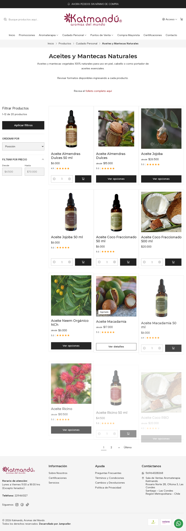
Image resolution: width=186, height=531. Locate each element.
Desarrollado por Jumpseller (55, 523)
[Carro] (181, 19)
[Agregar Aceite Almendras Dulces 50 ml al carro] (83, 179)
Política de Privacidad (108, 487)
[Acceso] (169, 19)
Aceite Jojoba (152, 154)
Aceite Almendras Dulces (110, 156)
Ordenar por (10, 138)
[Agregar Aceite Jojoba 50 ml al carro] (83, 280)
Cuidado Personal (74, 35)
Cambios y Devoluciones (110, 482)
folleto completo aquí (99, 91)
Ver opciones (116, 178)
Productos (65, 43)
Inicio (12, 35)
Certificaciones (152, 35)
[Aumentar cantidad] (69, 178)
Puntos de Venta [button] (102, 35)
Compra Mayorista (128, 35)
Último (128, 447)
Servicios (54, 482)
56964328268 (152, 473)
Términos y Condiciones (109, 478)
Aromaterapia (48, 35)
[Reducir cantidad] (54, 178)
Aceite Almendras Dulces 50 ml (65, 156)
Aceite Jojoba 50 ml (67, 255)
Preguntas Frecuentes (108, 473)
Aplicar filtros (23, 125)
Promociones (27, 35)
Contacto (171, 35)
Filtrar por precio (23, 159)
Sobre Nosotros (58, 473)
